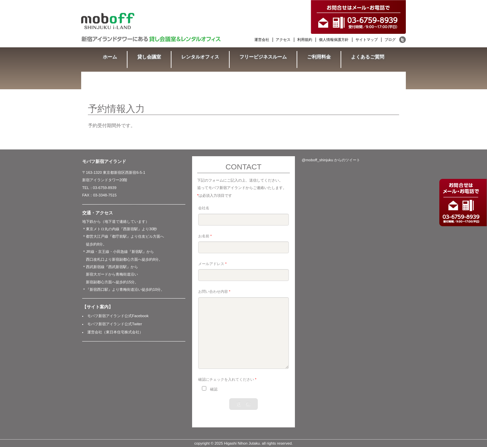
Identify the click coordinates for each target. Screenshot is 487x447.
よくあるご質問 (367, 57)
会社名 (203, 208)
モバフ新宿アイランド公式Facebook (117, 316)
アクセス (283, 40)
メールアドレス (212, 264)
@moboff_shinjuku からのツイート (331, 160)
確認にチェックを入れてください (227, 379)
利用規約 (304, 40)
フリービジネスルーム (263, 57)
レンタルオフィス (200, 57)
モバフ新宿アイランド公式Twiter (114, 324)
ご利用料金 (319, 57)
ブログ (390, 40)
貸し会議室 (149, 57)
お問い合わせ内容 (214, 291)
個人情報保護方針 (334, 40)
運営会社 (261, 40)
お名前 (205, 236)
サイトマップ (366, 40)
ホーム (110, 57)
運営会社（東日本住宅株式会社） (115, 332)
